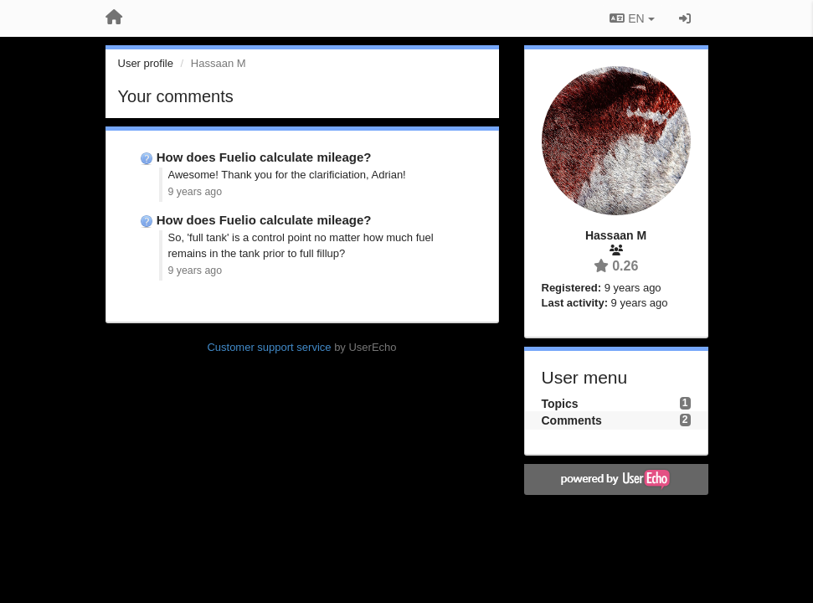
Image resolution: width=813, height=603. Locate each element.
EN (632, 18)
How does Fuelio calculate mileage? (264, 157)
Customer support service (269, 347)
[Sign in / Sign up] (685, 18)
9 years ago (195, 192)
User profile (145, 63)
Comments (572, 420)
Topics (560, 403)
